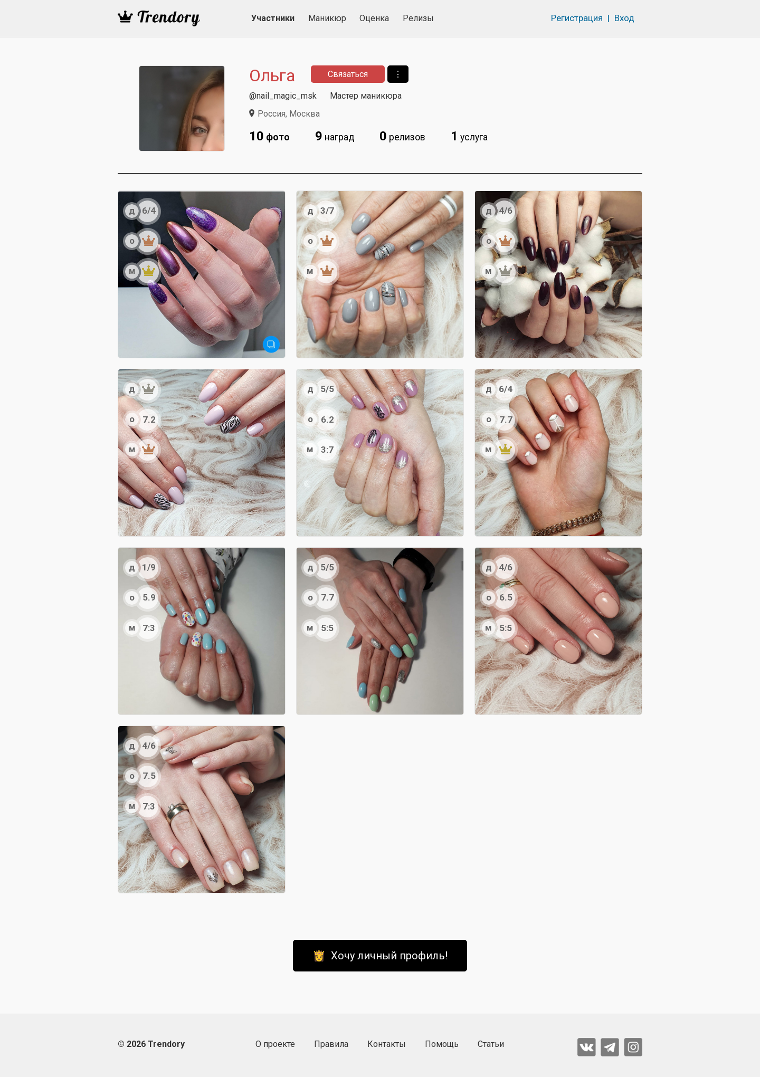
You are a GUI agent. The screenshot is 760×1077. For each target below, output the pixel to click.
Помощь (442, 1044)
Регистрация (577, 18)
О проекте (275, 1044)
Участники (272, 18)
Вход (624, 18)
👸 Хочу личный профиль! (380, 955)
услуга (469, 136)
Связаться (348, 74)
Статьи (491, 1044)
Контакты (386, 1044)
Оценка (374, 18)
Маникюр (327, 18)
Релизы (418, 18)
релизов (402, 136)
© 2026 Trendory (151, 1044)
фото (269, 136)
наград (334, 136)
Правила (331, 1044)
